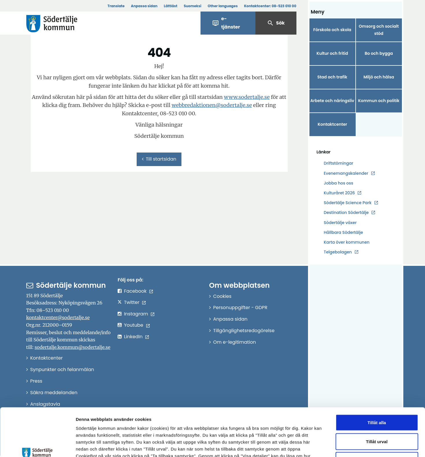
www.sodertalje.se (247, 97)
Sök (276, 23)
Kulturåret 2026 (339, 193)
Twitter (131, 302)
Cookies (222, 296)
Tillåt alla (377, 381)
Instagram (136, 314)
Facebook (135, 291)
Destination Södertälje (346, 212)
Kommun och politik (378, 101)
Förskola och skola (332, 30)
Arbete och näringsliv (332, 101)
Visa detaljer (316, 445)
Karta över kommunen (347, 242)
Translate (116, 5)
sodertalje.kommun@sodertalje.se (72, 347)
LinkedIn (133, 336)
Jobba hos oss (338, 183)
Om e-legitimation (234, 342)
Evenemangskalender (346, 173)
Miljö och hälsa (378, 77)
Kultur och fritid (332, 53)
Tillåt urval (377, 400)
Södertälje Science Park (348, 202)
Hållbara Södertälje (343, 232)
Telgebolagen (338, 252)
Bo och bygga (379, 53)
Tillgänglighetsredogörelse (243, 330)
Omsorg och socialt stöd (379, 29)
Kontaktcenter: (270, 5)
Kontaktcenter (332, 124)
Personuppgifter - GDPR (240, 307)
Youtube (133, 325)
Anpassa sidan (144, 5)
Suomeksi (192, 5)
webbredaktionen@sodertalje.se (212, 105)
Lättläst (170, 5)
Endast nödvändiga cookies (376, 419)
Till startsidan (159, 159)
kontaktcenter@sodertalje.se (58, 317)
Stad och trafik (332, 77)
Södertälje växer (340, 222)
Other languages (223, 5)
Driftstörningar (338, 163)
